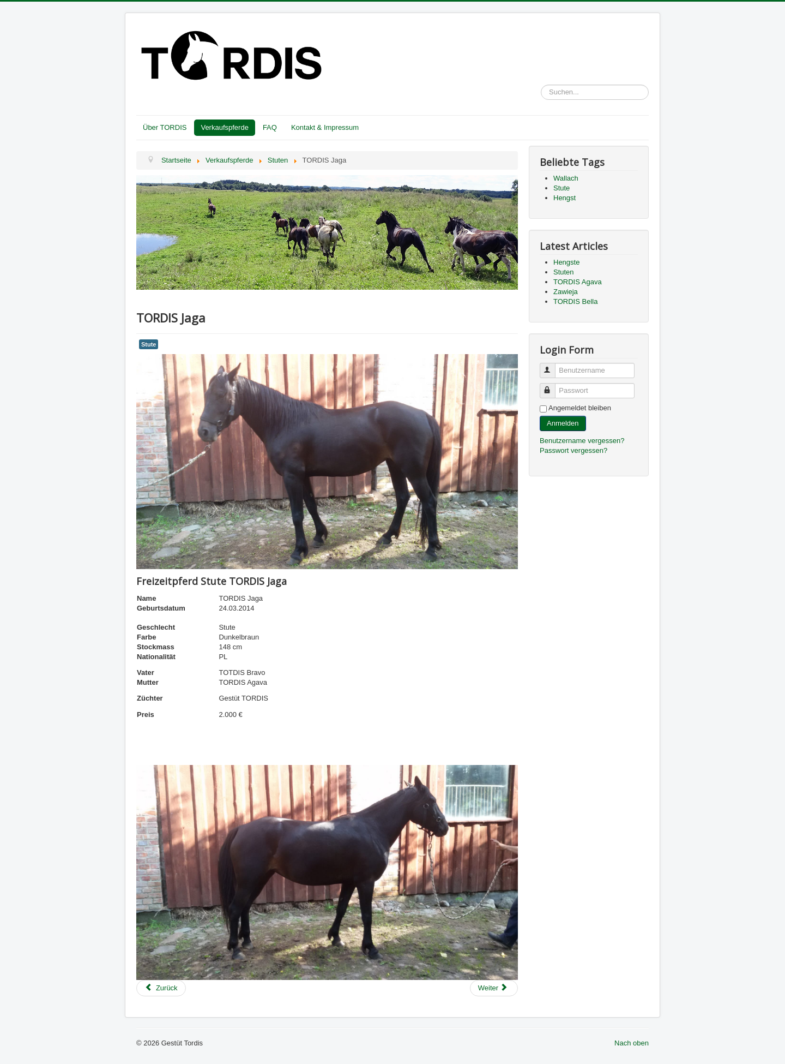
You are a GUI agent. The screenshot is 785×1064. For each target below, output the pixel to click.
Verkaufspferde (224, 127)
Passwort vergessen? (573, 450)
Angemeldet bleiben (579, 408)
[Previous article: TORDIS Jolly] (161, 988)
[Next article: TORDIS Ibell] (494, 988)
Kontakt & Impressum (325, 127)
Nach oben (631, 1043)
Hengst (564, 198)
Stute (148, 344)
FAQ (270, 127)
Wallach (565, 178)
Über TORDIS (164, 127)
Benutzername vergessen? (582, 441)
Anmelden (563, 423)
